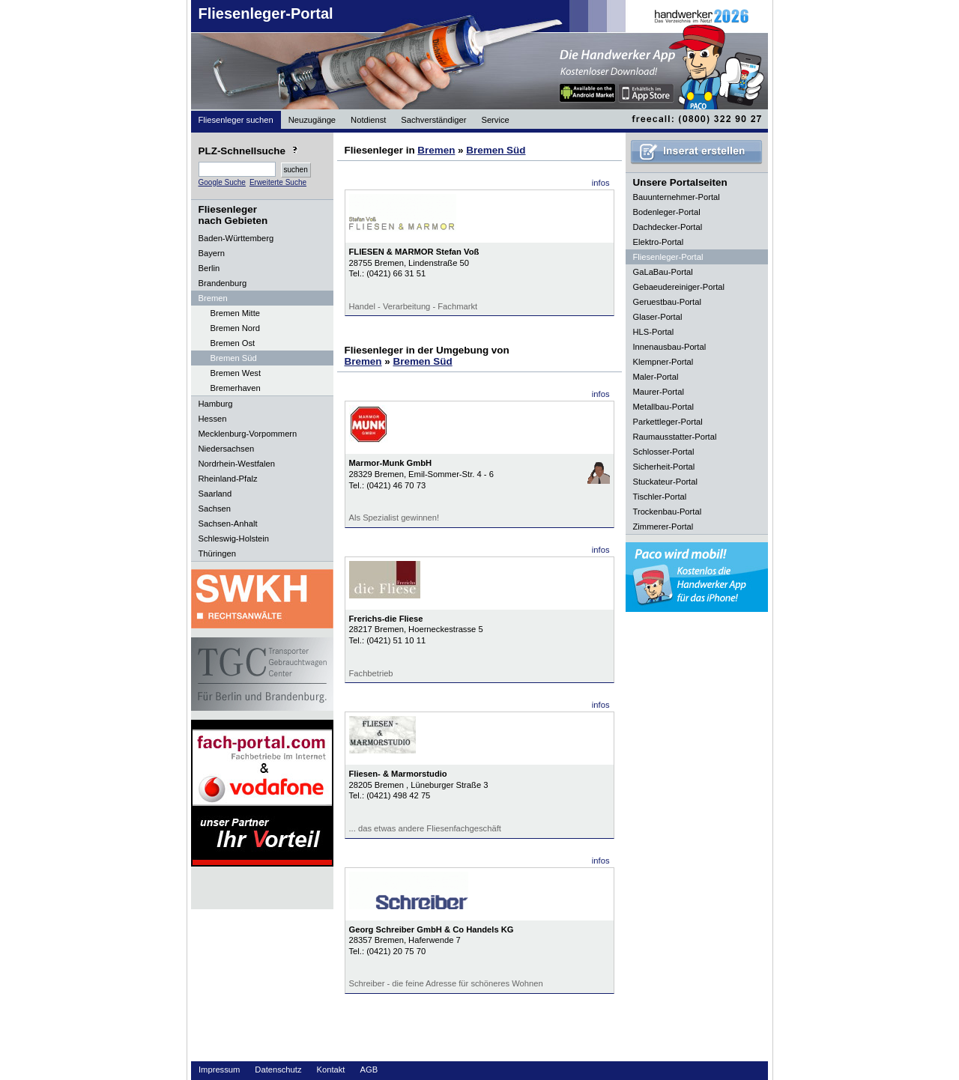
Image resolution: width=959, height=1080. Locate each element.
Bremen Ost (233, 343)
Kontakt (331, 1069)
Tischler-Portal (660, 496)
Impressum (219, 1069)
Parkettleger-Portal (668, 421)
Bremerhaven (236, 387)
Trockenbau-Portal (667, 511)
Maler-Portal (656, 376)
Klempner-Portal (663, 361)
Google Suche (222, 182)
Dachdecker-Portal (668, 226)
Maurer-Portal (658, 391)
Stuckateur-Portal (665, 481)
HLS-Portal (653, 331)
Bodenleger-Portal (667, 211)
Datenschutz (278, 1069)
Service (495, 119)
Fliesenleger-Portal (266, 13)
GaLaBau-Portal (663, 271)
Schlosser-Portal (664, 451)
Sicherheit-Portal (664, 466)
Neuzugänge (312, 119)
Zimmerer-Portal (663, 526)
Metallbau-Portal (663, 406)
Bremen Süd (234, 358)
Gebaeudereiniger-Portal (679, 286)
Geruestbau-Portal (667, 301)
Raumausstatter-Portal (675, 436)
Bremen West (236, 372)
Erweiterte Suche (277, 182)
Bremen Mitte (236, 313)
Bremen (436, 150)
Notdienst (368, 119)
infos (601, 182)
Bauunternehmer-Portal (676, 196)
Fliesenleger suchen (236, 119)
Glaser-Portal (658, 316)
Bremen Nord (236, 328)
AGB (369, 1069)
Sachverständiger (433, 119)
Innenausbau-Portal (670, 346)
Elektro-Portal (658, 241)
